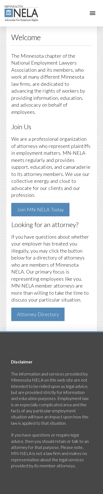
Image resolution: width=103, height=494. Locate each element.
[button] (93, 13)
